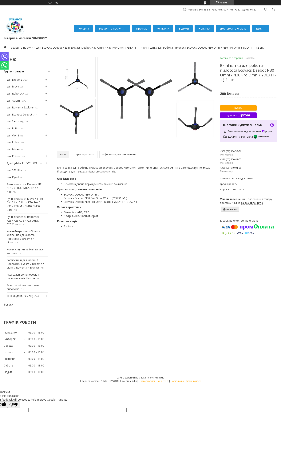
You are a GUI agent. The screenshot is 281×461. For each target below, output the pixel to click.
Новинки (204, 28)
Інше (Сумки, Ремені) (20, 296)
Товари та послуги (111, 28)
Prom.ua (159, 377)
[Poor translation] (14, 405)
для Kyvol (13, 177)
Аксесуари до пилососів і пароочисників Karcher (23, 276)
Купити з (238, 115)
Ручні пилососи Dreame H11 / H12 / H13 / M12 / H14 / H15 (25, 187)
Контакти (162, 28)
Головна (83, 28)
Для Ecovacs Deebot (49, 47)
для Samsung (15, 121)
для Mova (13, 86)
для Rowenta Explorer (20, 107)
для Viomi (13, 135)
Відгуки (184, 28)
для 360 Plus (14, 170)
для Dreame (14, 79)
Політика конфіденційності (186, 381)
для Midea (13, 149)
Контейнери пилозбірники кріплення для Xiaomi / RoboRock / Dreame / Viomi (23, 236)
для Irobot (13, 142)
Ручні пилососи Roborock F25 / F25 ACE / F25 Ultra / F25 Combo (23, 220)
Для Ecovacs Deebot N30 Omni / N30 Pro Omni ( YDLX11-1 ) (102, 47)
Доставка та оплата (233, 28)
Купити (238, 108)
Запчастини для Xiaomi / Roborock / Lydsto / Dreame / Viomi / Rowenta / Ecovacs (25, 263)
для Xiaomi (13, 100)
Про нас (141, 28)
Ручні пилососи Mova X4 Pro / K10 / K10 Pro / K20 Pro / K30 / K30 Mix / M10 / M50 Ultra (25, 204)
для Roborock (15, 93)
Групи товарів (14, 71)
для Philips (13, 128)
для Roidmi (14, 156)
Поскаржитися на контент (153, 381)
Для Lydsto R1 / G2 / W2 (22, 163)
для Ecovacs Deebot (19, 114)
